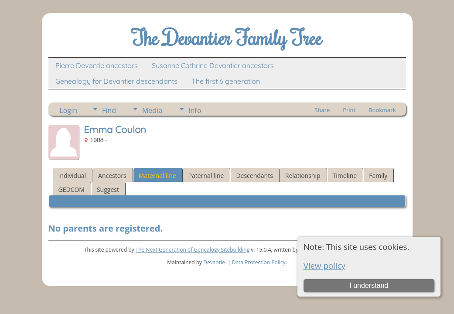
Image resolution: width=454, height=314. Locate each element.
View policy (324, 265)
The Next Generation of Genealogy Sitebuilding (193, 249)
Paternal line (206, 175)
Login (69, 110)
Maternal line (157, 175)
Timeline (345, 175)
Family (378, 175)
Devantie (214, 262)
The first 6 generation (225, 81)
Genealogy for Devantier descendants (116, 81)
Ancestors (112, 175)
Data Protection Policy (259, 262)
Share (322, 110)
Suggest (108, 189)
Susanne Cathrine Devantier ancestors (213, 65)
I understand (368, 285)
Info (194, 110)
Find (109, 110)
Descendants (254, 175)
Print (349, 110)
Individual (72, 175)
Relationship (303, 175)
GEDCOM (71, 189)
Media (152, 110)
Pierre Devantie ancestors (96, 65)
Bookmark (382, 110)
